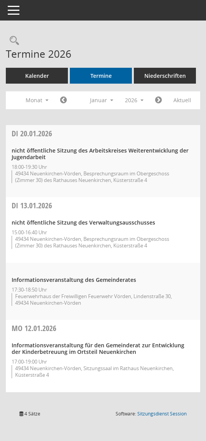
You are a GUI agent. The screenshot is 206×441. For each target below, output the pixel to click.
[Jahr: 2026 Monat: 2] (158, 100)
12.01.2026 (34, 328)
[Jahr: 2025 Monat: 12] (63, 100)
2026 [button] (134, 100)
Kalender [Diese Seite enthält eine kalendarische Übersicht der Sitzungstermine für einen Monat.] (37, 75)
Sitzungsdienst (162, 413)
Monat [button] (37, 100)
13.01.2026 (32, 205)
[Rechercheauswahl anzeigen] (12, 40)
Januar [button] (101, 100)
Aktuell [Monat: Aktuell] (182, 100)
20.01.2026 (32, 133)
